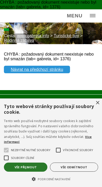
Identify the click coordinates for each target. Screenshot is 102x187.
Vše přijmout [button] (26, 167)
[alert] (51, 142)
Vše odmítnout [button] (74, 167)
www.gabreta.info (33, 36)
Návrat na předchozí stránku (37, 69)
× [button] (97, 103)
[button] (51, 178)
